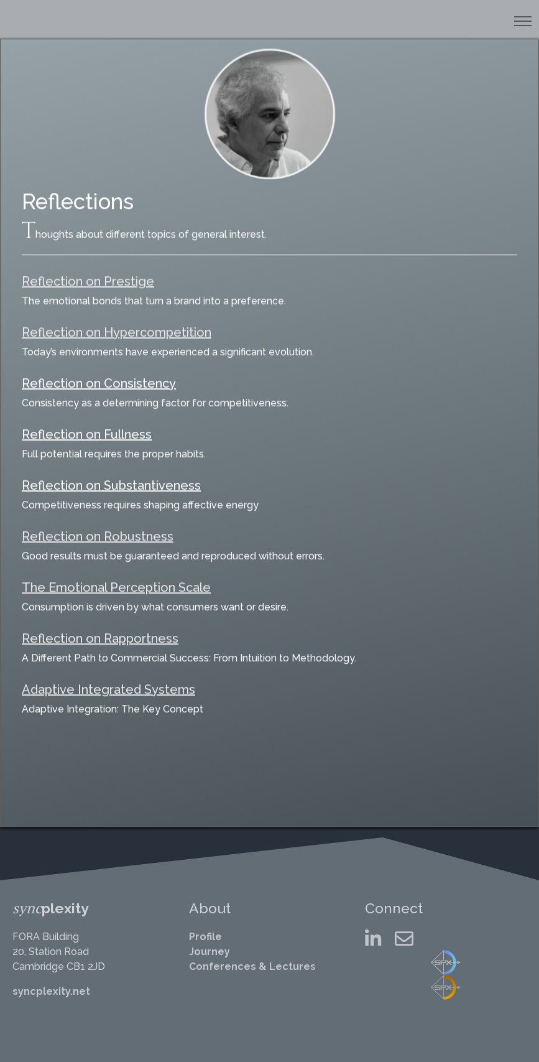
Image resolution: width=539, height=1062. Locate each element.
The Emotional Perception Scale (116, 578)
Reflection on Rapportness (100, 629)
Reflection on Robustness (97, 526)
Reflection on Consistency (99, 373)
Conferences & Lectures (252, 966)
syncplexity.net (51, 991)
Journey (209, 951)
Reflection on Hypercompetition (116, 322)
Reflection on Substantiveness (111, 475)
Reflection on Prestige (88, 271)
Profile (205, 937)
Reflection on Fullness (87, 424)
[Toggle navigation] (522, 21)
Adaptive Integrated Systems (108, 680)
